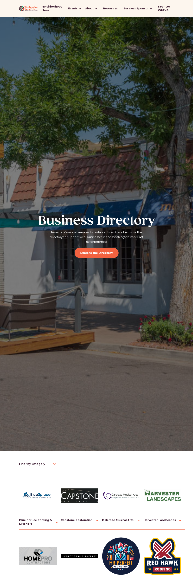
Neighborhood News (52, 8)
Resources (110, 8)
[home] (28, 8)
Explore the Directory (96, 253)
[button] (74, 8)
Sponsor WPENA (164, 8)
